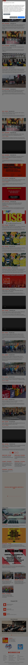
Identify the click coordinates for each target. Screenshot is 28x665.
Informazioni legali (6, 12)
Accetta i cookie (21, 17)
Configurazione (6, 14)
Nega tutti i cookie (13, 17)
